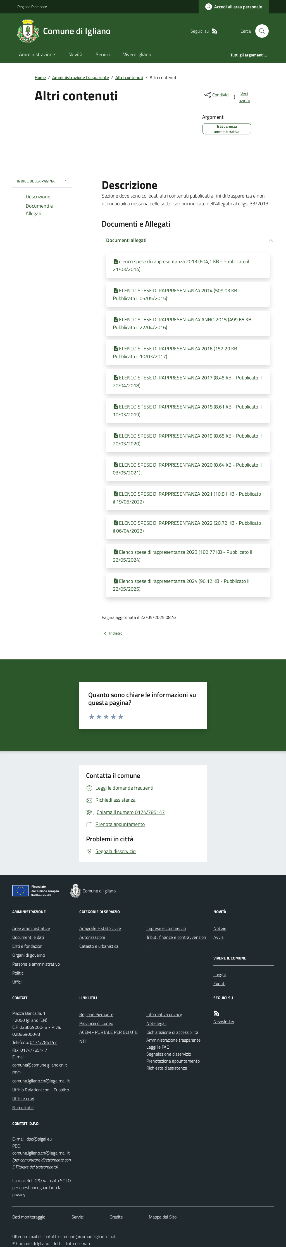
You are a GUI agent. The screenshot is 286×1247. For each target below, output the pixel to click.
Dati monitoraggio (28, 1216)
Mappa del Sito (163, 1216)
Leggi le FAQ (158, 1047)
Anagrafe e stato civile (100, 928)
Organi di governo (28, 955)
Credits (116, 1216)
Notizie (219, 928)
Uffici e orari (23, 1098)
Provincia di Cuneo (96, 1023)
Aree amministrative (31, 928)
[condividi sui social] (216, 94)
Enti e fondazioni (27, 946)
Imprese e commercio (166, 928)
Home (40, 77)
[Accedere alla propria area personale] (234, 6)
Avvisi (218, 937)
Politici (18, 973)
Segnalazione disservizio (168, 1054)
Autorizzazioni (92, 937)
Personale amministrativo (36, 964)
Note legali (156, 1023)
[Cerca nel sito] (260, 31)
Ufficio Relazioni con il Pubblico (40, 1089)
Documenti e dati (28, 937)
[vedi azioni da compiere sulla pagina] (241, 97)
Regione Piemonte (32, 6)
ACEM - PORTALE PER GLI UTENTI (108, 1036)
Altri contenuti (129, 77)
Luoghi (219, 974)
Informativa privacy (164, 1014)
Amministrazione (37, 54)
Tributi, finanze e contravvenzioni (176, 941)
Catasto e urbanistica (98, 946)
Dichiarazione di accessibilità (172, 1032)
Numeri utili (23, 1107)
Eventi (219, 983)
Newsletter (223, 1021)
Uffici (17, 981)
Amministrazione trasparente (80, 77)
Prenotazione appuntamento (173, 1061)
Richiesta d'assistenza (166, 1068)
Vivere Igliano (137, 54)
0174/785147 (43, 1042)
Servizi (103, 54)
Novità (75, 54)
